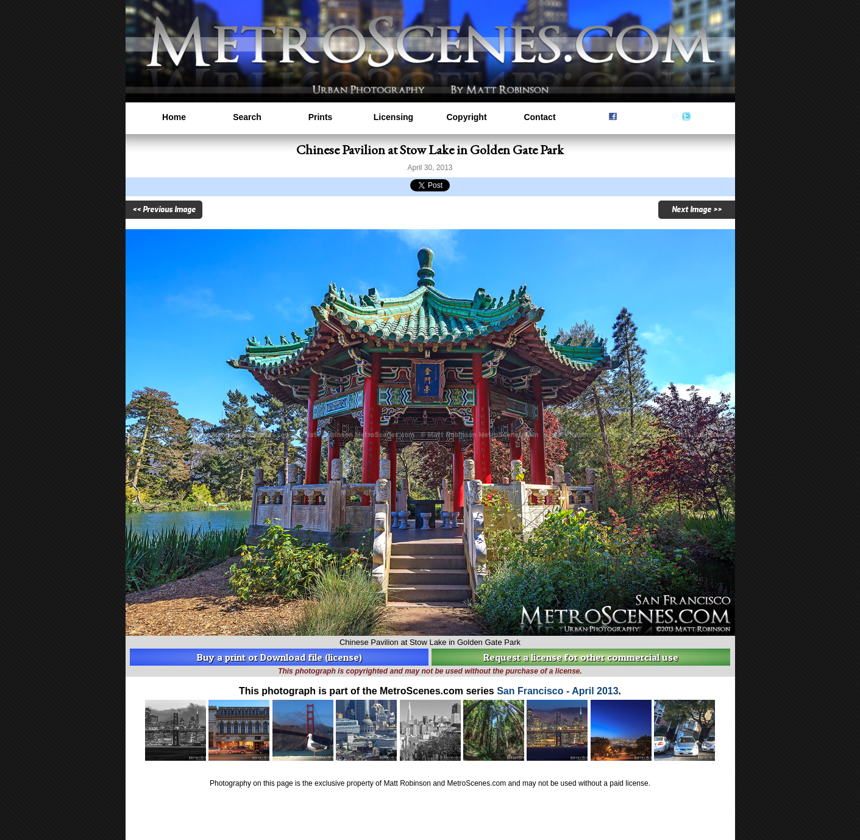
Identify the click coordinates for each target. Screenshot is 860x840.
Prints (320, 117)
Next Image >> (697, 210)
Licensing (393, 117)
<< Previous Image (164, 210)
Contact (539, 117)
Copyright (466, 117)
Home (174, 117)
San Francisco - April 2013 (557, 691)
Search (247, 117)
